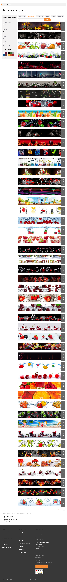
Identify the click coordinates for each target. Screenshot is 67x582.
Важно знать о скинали (41, 532)
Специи (53, 16)
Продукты (5, 31)
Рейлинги (37, 550)
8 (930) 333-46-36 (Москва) (41, 555)
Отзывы (21, 546)
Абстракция (6, 41)
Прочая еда (60, 16)
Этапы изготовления (40, 535)
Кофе (4, 34)
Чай (24, 16)
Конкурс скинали (6, 547)
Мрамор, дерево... (7, 22)
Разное (4, 43)
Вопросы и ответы (39, 537)
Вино (4, 36)
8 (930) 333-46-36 (7, 4)
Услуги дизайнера (24, 537)
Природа (5, 29)
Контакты (37, 552)
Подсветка (37, 548)
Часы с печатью (38, 544)
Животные (5, 38)
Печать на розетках (39, 546)
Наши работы (22, 532)
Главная (4, 529)
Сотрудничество (23, 552)
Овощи (47, 16)
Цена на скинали (39, 529)
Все (4, 20)
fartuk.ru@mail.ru (39, 557)
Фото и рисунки (5, 534)
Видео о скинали (39, 539)
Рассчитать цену (41, 566)
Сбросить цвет (6, 57)
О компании (22, 529)
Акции (3, 541)
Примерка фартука (7, 538)
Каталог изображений (7, 532)
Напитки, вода (31, 16)
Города (4, 27)
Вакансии (21, 549)
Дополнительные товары (42, 542)
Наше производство (24, 535)
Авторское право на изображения (58, 579)
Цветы (4, 24)
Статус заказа (5, 544)
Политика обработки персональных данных (39, 579)
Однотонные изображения (8, 535)
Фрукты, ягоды (40, 16)
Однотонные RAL (7, 45)
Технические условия (40, 534)
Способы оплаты (23, 540)
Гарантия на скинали (24, 543)
